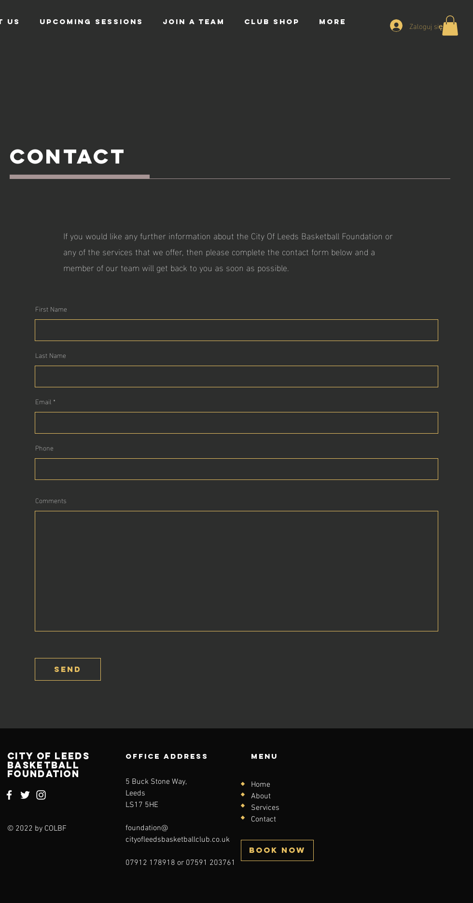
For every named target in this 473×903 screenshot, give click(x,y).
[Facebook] (9, 795)
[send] (68, 669)
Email (43, 401)
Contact (263, 819)
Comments (51, 500)
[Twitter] (25, 795)
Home (260, 785)
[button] (450, 25)
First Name (51, 308)
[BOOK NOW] (277, 850)
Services (265, 808)
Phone (44, 447)
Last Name (50, 355)
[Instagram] (41, 795)
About (261, 796)
